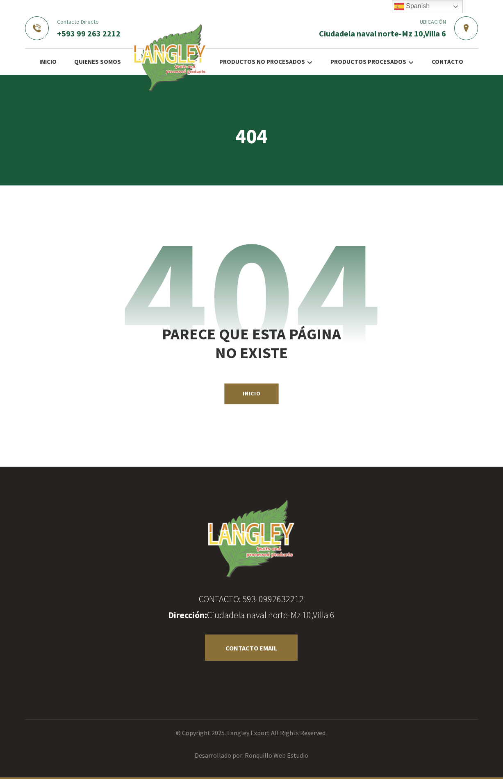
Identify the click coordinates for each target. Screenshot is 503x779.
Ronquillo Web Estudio (276, 755)
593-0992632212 (273, 599)
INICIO (251, 393)
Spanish (412, 6)
